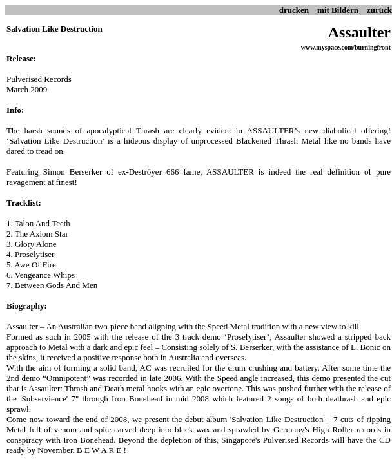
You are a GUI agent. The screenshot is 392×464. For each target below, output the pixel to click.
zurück (379, 10)
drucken (294, 10)
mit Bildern (337, 10)
